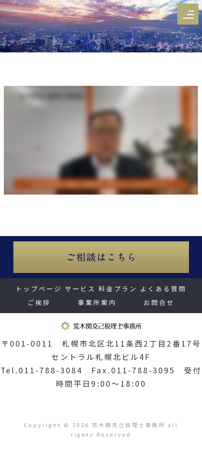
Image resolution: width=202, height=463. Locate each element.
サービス (80, 288)
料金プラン (118, 288)
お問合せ (159, 302)
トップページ (38, 288)
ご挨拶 (39, 302)
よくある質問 (163, 288)
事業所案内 (97, 302)
